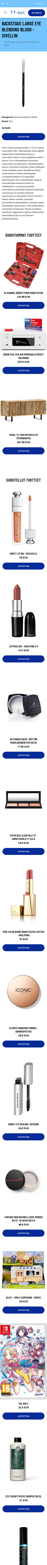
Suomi (7, 4)
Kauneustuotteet (22, 117)
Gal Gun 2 (23, 1403)
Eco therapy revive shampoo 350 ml (23, 1496)
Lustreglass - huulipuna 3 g (23, 646)
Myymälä (36, 12)
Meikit (34, 117)
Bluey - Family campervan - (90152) (23, 1297)
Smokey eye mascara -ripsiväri (23, 1124)
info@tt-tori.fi (39, 4)
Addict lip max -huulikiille (23, 553)
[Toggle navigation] (5, 12)
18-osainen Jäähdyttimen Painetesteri (23, 292)
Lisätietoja (23, 136)
